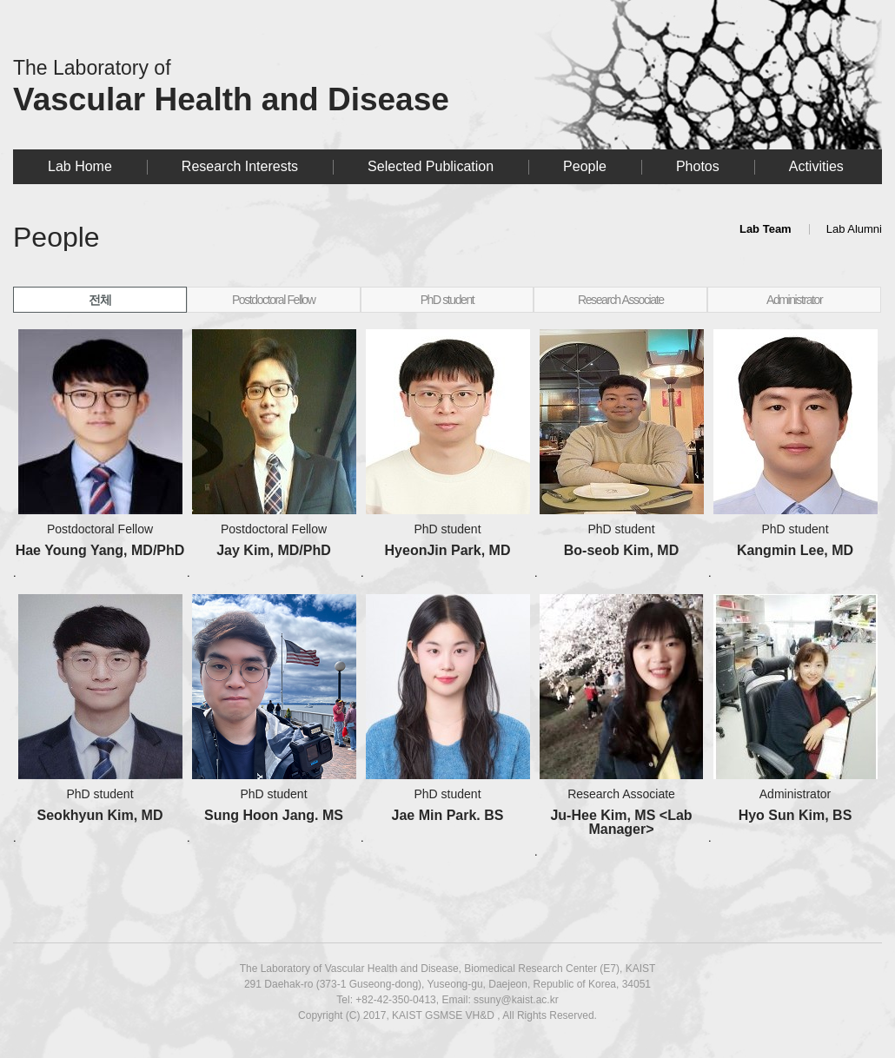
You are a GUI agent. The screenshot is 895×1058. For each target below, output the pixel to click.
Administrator (794, 300)
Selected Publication (431, 166)
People (585, 166)
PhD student (447, 300)
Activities (816, 166)
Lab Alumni (854, 228)
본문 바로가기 (13, 0)
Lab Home (80, 166)
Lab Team (765, 228)
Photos (697, 166)
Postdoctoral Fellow (273, 300)
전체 (99, 300)
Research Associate (621, 300)
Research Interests (240, 166)
